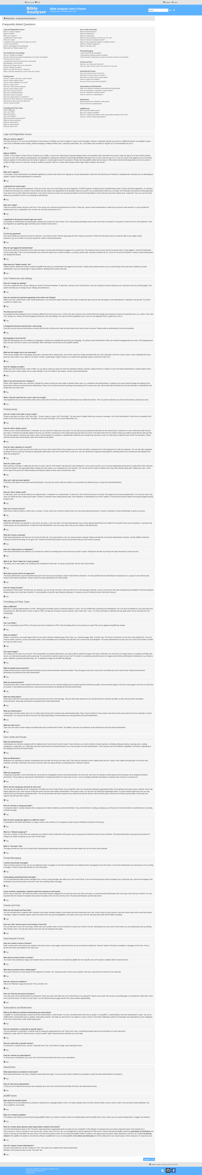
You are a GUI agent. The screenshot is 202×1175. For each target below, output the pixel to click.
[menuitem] (37, 2)
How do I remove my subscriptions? (91, 94)
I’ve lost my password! (11, 44)
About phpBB (8, 1105)
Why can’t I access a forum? (13, 90)
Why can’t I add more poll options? (15, 86)
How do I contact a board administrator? (93, 117)
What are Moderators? (87, 33)
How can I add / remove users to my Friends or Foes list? (98, 66)
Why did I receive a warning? (13, 95)
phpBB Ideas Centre (99, 1117)
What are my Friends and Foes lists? (92, 64)
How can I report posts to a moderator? (16, 97)
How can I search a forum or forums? (92, 73)
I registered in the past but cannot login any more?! (20, 42)
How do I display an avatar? (13, 67)
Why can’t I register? (10, 36)
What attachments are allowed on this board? (94, 101)
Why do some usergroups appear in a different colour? (97, 42)
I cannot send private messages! (90, 53)
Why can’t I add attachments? (13, 92)
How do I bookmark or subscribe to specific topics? (96, 90)
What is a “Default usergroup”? (90, 44)
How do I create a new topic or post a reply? (18, 78)
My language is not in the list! (13, 63)
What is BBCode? (9, 110)
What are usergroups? (87, 36)
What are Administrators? (88, 31)
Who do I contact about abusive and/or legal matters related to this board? (104, 114)
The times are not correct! (12, 59)
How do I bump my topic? (12, 103)
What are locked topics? (11, 124)
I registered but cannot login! (13, 38)
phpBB (68, 343)
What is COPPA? (9, 33)
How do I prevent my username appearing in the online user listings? (26, 57)
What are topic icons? (11, 126)
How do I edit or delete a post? (13, 80)
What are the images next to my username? (18, 65)
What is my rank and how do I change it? (17, 69)
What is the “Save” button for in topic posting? (18, 99)
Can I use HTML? (9, 112)
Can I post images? (10, 116)
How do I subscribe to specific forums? (92, 92)
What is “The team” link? (88, 46)
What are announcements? (12, 120)
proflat (31, 1171)
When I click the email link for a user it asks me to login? (22, 71)
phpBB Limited (62, 1103)
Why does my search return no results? (92, 75)
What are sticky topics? (11, 122)
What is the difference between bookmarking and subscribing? (100, 88)
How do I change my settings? (13, 55)
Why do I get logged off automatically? (16, 46)
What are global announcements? (14, 118)
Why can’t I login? (9, 40)
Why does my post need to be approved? (17, 101)
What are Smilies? (9, 114)
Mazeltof (38, 1171)
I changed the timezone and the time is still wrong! (20, 61)
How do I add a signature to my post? (16, 82)
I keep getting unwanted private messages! (94, 55)
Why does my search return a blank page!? (94, 77)
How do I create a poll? (11, 84)
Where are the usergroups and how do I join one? (96, 38)
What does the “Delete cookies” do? (15, 48)
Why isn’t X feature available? (89, 112)
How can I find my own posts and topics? (93, 81)
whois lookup (8, 1131)
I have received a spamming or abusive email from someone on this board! (104, 57)
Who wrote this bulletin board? (90, 110)
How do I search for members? (90, 79)
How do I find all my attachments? (91, 103)
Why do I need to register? (12, 31)
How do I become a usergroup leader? (92, 40)
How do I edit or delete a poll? (13, 89)
